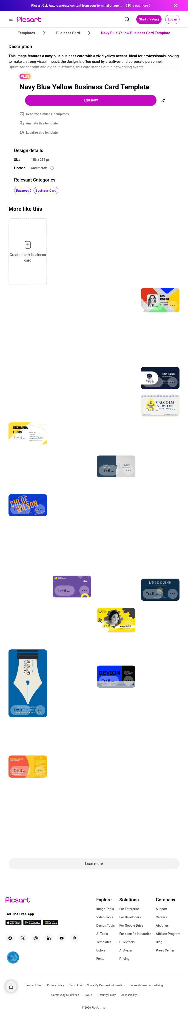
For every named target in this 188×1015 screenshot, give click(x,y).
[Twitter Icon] (23, 938)
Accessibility (129, 995)
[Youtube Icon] (61, 938)
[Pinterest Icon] (74, 938)
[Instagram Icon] (35, 938)
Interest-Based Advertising (147, 985)
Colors (101, 950)
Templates (103, 942)
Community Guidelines (65, 995)
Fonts (100, 958)
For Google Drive (131, 925)
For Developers (130, 917)
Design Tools (105, 925)
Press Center (165, 950)
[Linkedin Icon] (48, 938)
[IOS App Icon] (14, 924)
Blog (159, 942)
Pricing (124, 958)
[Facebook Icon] (10, 938)
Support (161, 909)
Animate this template (42, 123)
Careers (161, 917)
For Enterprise (129, 909)
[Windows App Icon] (50, 924)
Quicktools (127, 942)
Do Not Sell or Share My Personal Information (97, 985)
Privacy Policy (55, 985)
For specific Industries (135, 934)
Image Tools (105, 909)
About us (162, 925)
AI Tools (102, 934)
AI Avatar (125, 950)
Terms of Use (33, 985)
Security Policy (107, 995)
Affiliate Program (168, 934)
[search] (127, 19)
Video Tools (104, 917)
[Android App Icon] (32, 924)
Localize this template (42, 132)
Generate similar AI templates (47, 114)
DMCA (88, 995)
